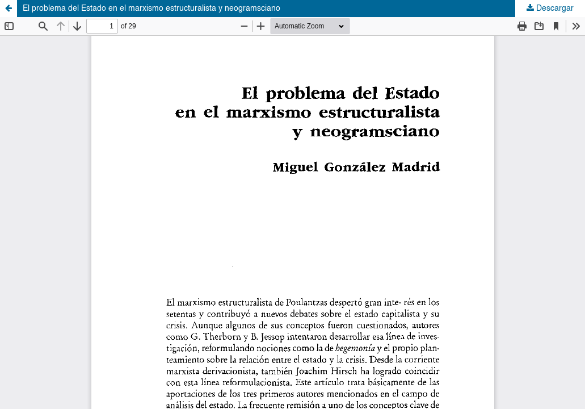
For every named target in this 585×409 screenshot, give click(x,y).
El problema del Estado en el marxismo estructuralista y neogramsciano (151, 8)
